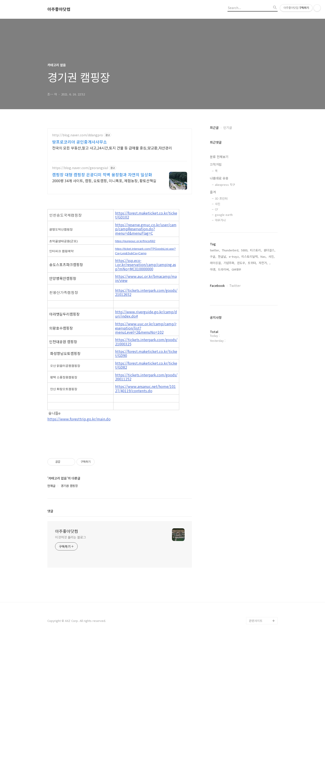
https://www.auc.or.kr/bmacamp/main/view (146, 342)
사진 (217, 204)
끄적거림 (216, 164)
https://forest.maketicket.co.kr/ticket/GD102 (146, 278)
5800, (244, 250)
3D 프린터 (221, 198)
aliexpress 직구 (225, 184)
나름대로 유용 (219, 178)
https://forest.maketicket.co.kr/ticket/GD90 (146, 417)
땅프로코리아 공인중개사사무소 (79, 141)
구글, (213, 256)
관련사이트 (255, 747)
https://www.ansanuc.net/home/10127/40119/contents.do (145, 452)
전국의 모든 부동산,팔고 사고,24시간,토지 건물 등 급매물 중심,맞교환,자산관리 (112, 147)
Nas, (263, 256)
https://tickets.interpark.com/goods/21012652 (146, 356)
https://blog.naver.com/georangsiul (80, 168)
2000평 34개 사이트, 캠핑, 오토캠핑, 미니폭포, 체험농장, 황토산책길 (104, 180)
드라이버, (224, 269)
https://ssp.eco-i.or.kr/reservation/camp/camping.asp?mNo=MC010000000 (145, 328)
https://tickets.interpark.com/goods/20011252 (146, 440)
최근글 (214, 127)
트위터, (252, 263)
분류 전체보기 (219, 156)
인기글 (227, 127)
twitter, (215, 250)
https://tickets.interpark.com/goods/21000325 (146, 405)
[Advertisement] (119, 230)
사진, (271, 256)
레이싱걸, (216, 263)
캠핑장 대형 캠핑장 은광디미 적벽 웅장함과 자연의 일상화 (102, 174)
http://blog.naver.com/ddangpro (77, 135)
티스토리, (256, 250)
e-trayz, (234, 256)
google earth (224, 214)
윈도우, (241, 263)
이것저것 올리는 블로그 (70, 663)
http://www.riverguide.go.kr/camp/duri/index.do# (146, 377)
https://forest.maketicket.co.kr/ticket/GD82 (146, 428)
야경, (213, 269)
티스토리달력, (250, 256)
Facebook (217, 285)
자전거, (263, 263)
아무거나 (220, 220)
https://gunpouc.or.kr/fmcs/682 (135, 304)
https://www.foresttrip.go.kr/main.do (79, 482)
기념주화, (229, 263)
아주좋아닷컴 (58, 9)
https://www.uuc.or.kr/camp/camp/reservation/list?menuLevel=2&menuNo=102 (145, 391)
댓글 (50, 637)
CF (216, 209)
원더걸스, (269, 250)
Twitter (235, 285)
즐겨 (213, 192)
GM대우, (237, 269)
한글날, (222, 256)
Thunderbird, (230, 250)
